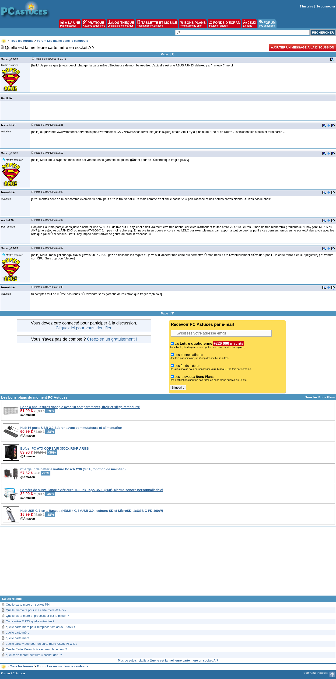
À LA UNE (70, 23)
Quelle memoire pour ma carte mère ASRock (36, 610)
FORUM (267, 23)
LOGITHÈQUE (121, 23)
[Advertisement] (168, 563)
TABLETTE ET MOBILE (157, 23)
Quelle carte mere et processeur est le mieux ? (37, 615)
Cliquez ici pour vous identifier (83, 328)
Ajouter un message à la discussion (302, 47)
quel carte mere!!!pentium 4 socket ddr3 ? (34, 655)
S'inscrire (306, 6)
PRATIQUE (94, 23)
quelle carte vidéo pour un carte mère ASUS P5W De (41, 643)
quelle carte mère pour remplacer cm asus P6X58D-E (42, 627)
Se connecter (325, 6)
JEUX (249, 23)
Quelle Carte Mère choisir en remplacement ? (36, 649)
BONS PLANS (193, 23)
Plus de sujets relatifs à (168, 660)
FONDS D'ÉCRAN (224, 23)
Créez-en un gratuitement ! (112, 339)
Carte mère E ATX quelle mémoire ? (30, 621)
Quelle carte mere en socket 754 (28, 604)
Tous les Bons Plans (320, 397)
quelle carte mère (17, 632)
